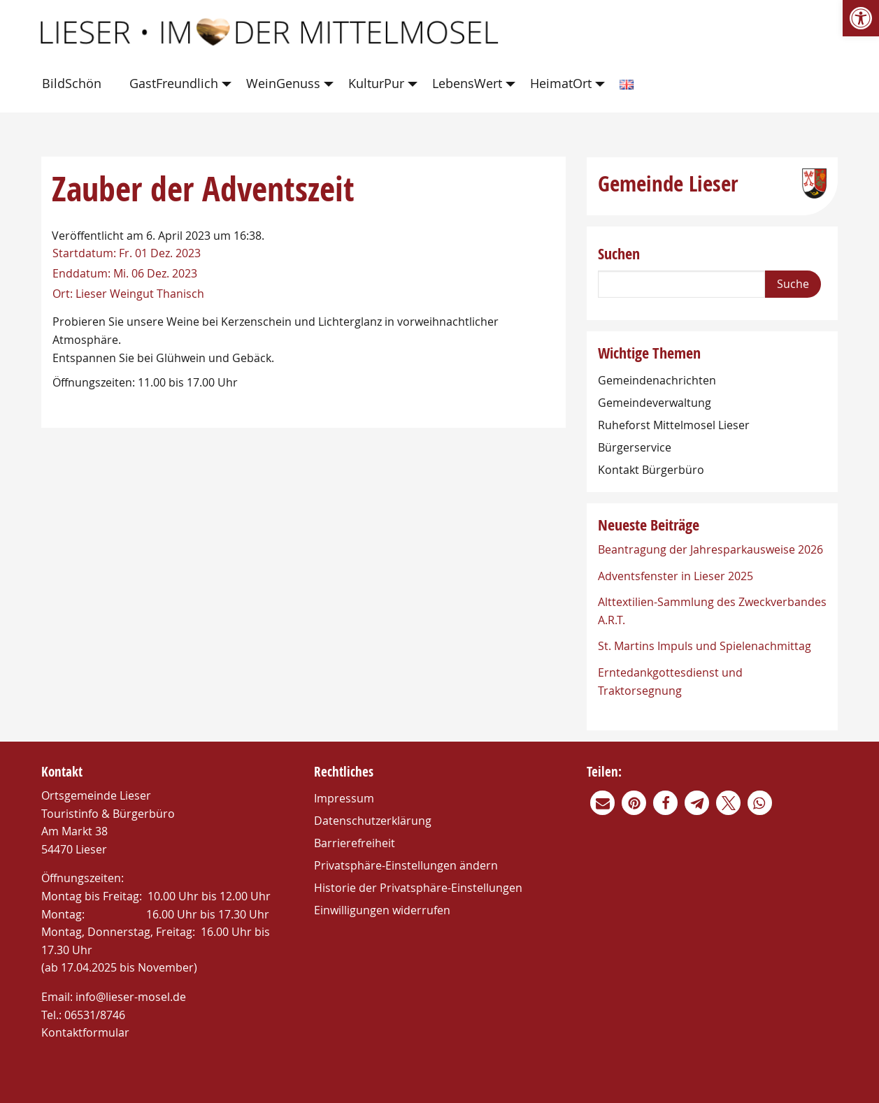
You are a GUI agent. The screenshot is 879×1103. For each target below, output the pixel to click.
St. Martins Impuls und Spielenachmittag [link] (704, 646)
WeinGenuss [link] (283, 83)
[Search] (682, 284)
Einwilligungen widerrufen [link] (382, 910)
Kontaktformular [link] (85, 1032)
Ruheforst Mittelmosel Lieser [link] (674, 425)
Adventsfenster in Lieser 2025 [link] (675, 576)
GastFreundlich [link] (173, 83)
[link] (861, 18)
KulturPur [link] (376, 83)
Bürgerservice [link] (634, 447)
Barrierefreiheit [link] (354, 843)
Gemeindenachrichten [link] (657, 380)
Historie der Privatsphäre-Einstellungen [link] (418, 887)
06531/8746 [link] (94, 1015)
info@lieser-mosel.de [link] (131, 996)
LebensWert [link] (467, 83)
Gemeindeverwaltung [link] (654, 402)
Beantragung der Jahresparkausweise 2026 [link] (710, 549)
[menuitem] (74, 84)
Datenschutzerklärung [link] (372, 820)
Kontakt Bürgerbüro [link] (651, 469)
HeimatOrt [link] (561, 83)
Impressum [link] (344, 798)
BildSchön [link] (71, 83)
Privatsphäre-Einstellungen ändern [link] (406, 865)
